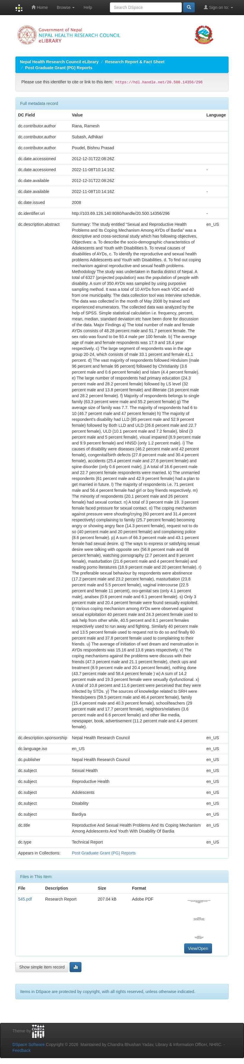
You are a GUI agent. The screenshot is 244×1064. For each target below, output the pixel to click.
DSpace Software (28, 1044)
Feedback (21, 1050)
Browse (66, 7)
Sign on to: (218, 7)
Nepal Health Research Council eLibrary (59, 61)
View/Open (198, 948)
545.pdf (25, 899)
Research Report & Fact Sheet (135, 61)
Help (88, 7)
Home (39, 7)
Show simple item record (42, 967)
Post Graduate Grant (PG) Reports (58, 67)
